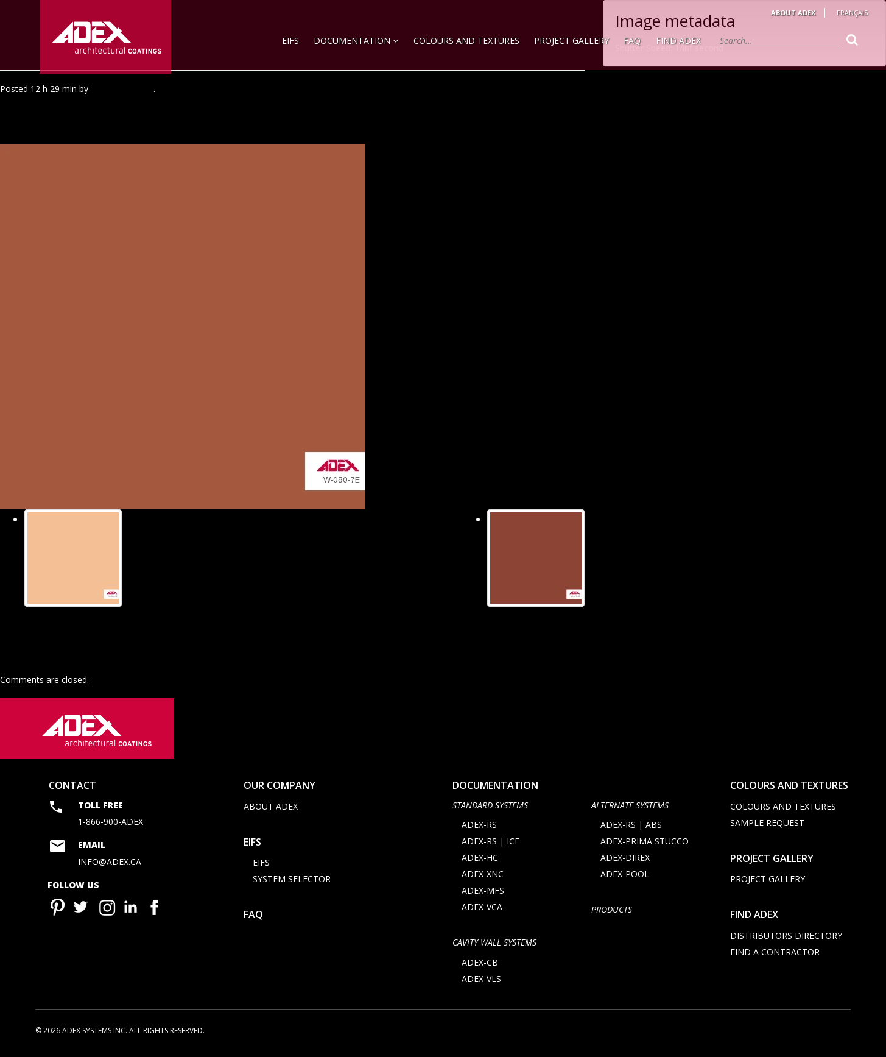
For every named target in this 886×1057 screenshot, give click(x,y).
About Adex (793, 12)
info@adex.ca (109, 865)
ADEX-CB (480, 965)
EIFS (290, 40)
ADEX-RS (479, 828)
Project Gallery (571, 40)
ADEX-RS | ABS (631, 828)
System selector (292, 882)
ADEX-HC (480, 861)
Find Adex (678, 40)
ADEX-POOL (624, 877)
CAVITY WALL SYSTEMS (494, 946)
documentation (495, 789)
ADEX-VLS (481, 982)
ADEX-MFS (483, 894)
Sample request (767, 826)
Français (852, 12)
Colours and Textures (466, 40)
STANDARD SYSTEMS (490, 808)
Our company (279, 789)
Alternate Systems (630, 808)
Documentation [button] (356, 40)
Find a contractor (775, 955)
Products (611, 913)
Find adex (754, 918)
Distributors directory (786, 938)
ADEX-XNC (483, 877)
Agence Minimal (122, 88)
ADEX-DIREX (625, 861)
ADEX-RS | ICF (490, 844)
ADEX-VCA (482, 910)
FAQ (632, 40)
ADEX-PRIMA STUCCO (644, 844)
